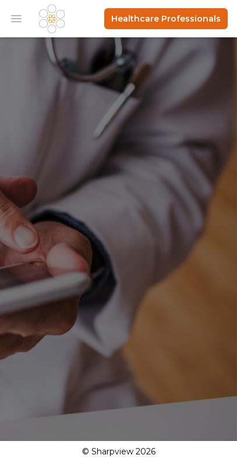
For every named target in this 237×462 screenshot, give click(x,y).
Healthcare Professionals (166, 18)
